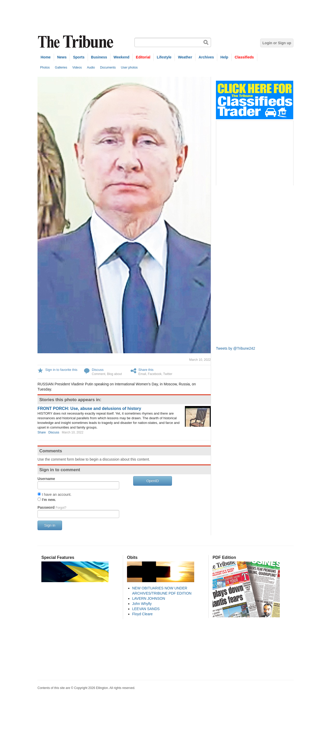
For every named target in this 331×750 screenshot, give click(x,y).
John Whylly (142, 604)
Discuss (98, 370)
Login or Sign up (276, 43)
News (62, 57)
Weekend (121, 57)
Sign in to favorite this (61, 370)
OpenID (152, 481)
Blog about (114, 374)
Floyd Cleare (142, 614)
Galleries (61, 67)
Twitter (167, 374)
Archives (206, 57)
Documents (108, 67)
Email (142, 374)
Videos (77, 67)
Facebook (155, 374)
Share (41, 432)
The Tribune (76, 41)
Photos (45, 67)
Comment (98, 374)
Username (46, 479)
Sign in (49, 525)
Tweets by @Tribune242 (235, 348)
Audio (91, 67)
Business (99, 57)
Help (224, 57)
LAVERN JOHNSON (148, 598)
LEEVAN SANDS (146, 609)
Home (46, 57)
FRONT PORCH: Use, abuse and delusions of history (89, 408)
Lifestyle (164, 57)
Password (51, 507)
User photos (129, 67)
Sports (78, 57)
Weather (185, 57)
